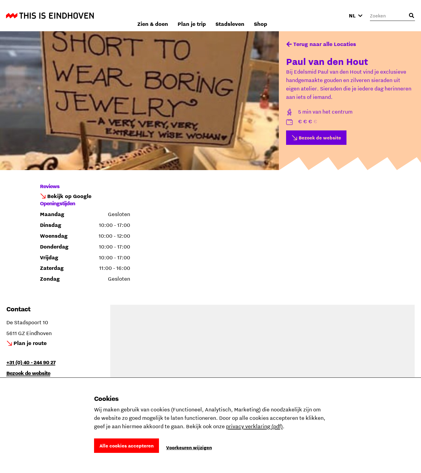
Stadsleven (299, 15)
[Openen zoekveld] (411, 15)
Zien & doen (222, 15)
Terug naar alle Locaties (324, 44)
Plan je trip (261, 15)
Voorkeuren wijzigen (189, 447)
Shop (330, 15)
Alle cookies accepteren (126, 446)
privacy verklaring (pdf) (254, 426)
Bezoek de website (320, 138)
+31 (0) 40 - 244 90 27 (30, 362)
